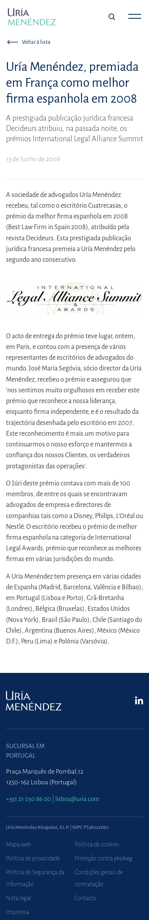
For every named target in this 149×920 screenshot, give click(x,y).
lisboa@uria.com (77, 798)
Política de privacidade (33, 858)
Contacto (86, 898)
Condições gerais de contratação (99, 878)
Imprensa (17, 912)
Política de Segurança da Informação (35, 878)
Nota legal (18, 898)
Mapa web (18, 844)
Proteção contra (103, 858)
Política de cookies (97, 844)
